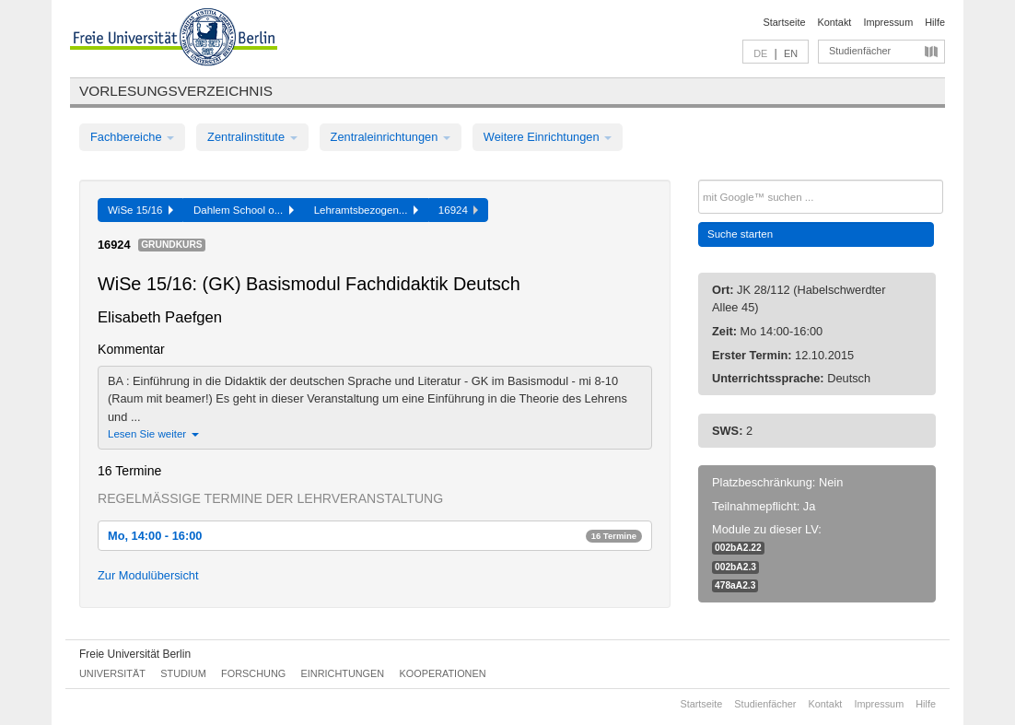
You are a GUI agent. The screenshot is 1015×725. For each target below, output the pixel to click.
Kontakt (835, 22)
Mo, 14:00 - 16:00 (375, 536)
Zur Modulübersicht (148, 575)
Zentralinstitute (252, 137)
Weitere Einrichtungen (548, 137)
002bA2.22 (738, 548)
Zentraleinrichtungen (390, 137)
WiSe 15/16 (140, 210)
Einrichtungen (343, 673)
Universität (112, 673)
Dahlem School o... (243, 210)
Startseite (785, 22)
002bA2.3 (735, 567)
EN (791, 53)
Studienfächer (860, 50)
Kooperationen (443, 673)
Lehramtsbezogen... (366, 210)
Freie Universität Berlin (135, 654)
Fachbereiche (132, 137)
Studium (183, 673)
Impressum (888, 22)
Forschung (253, 673)
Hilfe (935, 22)
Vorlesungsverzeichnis (176, 91)
